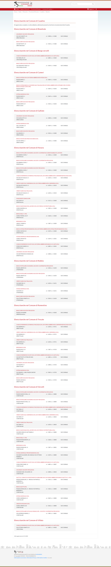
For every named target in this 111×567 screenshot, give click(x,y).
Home (15, 11)
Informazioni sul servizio (20, 557)
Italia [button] (17, 9)
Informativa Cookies (42, 557)
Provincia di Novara (34, 11)
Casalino (42, 11)
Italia (20, 11)
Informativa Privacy (31, 557)
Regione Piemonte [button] (25, 9)
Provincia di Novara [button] (36, 9)
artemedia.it (39, 554)
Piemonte (25, 11)
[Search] (81, 3)
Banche (48, 11)
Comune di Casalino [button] (47, 9)
